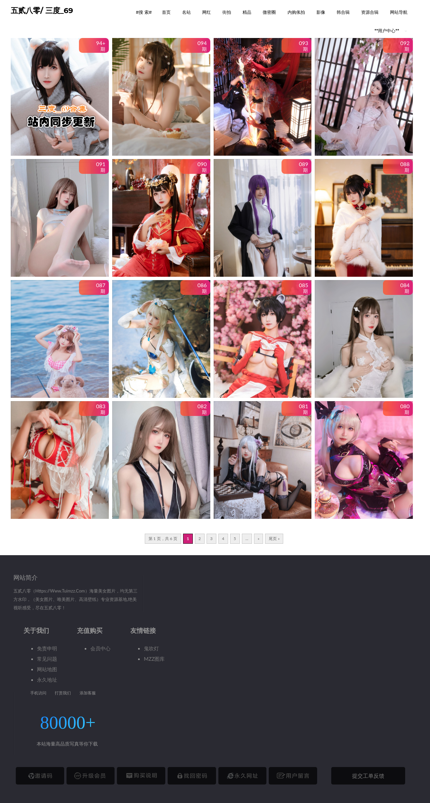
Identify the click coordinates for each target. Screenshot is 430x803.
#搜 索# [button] (144, 12)
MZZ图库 (154, 659)
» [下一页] (258, 538)
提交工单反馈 (368, 775)
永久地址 (47, 680)
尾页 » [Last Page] (274, 538)
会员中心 (100, 648)
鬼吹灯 (151, 648)
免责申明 (47, 648)
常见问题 (47, 659)
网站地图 (47, 669)
